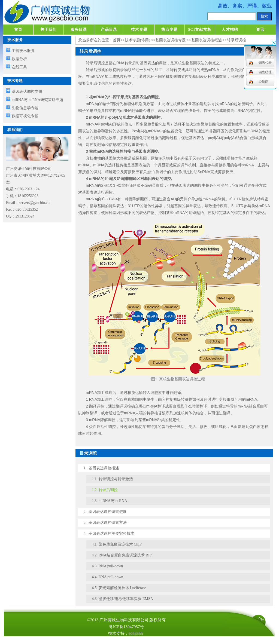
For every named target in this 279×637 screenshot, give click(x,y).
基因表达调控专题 (27, 92)
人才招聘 (230, 29)
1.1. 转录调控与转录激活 (112, 479)
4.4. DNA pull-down (107, 577)
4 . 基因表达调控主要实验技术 (109, 533)
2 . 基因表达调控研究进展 (105, 512)
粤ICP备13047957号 (126, 626)
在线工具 (19, 67)
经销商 (263, 82)
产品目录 (109, 29)
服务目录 (79, 29)
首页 (18, 29)
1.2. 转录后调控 (105, 490)
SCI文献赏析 (199, 29)
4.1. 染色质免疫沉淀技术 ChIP (117, 544)
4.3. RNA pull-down (107, 566)
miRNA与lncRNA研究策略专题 (37, 100)
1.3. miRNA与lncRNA (109, 501)
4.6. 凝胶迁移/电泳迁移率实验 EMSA (122, 599)
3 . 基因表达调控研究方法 (105, 522)
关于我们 (48, 29)
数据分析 (19, 59)
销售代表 (265, 63)
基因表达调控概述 (206, 40)
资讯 (260, 29)
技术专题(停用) (137, 40)
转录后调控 (236, 40)
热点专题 (169, 29)
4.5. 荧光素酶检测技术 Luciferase (119, 588)
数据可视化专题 (25, 116)
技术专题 (139, 29)
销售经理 (265, 72)
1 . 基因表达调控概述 (101, 468)
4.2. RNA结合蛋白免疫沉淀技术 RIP (121, 555)
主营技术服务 (23, 51)
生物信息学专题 (25, 108)
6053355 (136, 633)
